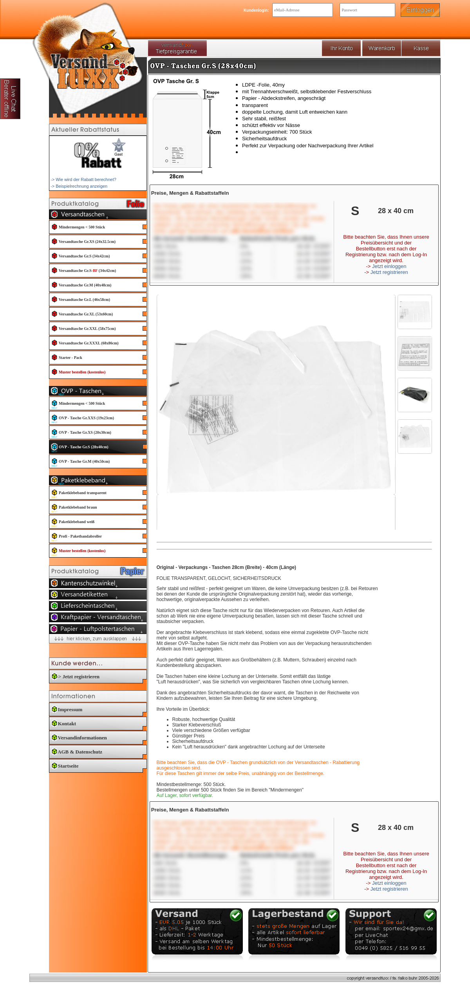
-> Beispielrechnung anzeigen (79, 186)
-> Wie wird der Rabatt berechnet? (83, 179)
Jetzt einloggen (389, 266)
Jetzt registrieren (389, 272)
